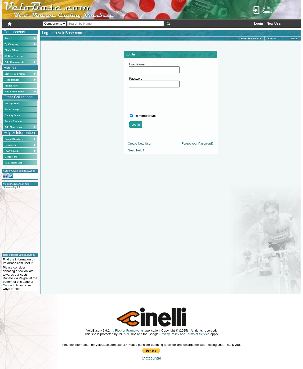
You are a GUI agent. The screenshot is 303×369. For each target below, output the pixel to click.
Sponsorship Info (12, 187)
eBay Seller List (13, 162)
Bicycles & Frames (15, 73)
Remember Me (145, 116)
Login (258, 23)
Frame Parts (11, 85)
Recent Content (13, 121)
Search (8, 38)
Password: (136, 78)
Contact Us (10, 156)
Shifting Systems (13, 56)
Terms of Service (197, 334)
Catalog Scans (12, 115)
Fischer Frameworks (129, 330)
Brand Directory (13, 138)
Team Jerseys (11, 109)
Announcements (250, 38)
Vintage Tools (11, 103)
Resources (10, 144)
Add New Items (13, 127)
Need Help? (136, 150)
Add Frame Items (14, 91)
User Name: (137, 64)
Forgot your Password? (198, 143)
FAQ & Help (11, 150)
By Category (11, 44)
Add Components (14, 61)
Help (294, 38)
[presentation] (165, 100)
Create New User (140, 143)
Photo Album (11, 50)
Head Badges (11, 79)
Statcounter (151, 358)
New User (274, 23)
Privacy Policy (169, 334)
